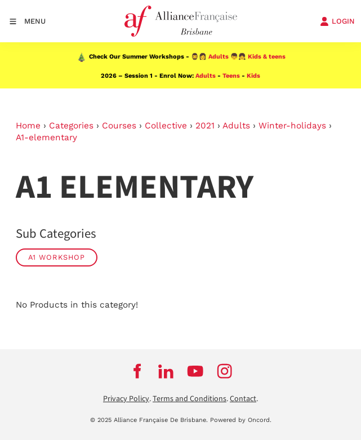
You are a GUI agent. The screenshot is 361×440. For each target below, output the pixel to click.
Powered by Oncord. (240, 420)
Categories (71, 126)
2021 (205, 126)
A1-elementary (46, 137)
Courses (119, 126)
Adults (218, 56)
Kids (253, 75)
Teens (231, 75)
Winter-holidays (292, 126)
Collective (166, 126)
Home (28, 126)
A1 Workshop (56, 257)
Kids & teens (267, 56)
